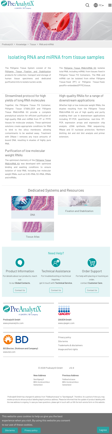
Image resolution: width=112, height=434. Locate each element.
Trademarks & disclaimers (70, 345)
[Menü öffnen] (110, 5)
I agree (103, 429)
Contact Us (20, 290)
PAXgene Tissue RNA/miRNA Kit (80, 68)
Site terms (63, 341)
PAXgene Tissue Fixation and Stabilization (28, 71)
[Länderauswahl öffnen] (99, 5)
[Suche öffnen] (87, 5)
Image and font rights (68, 349)
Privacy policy (64, 337)
